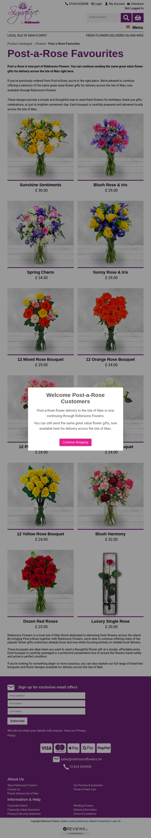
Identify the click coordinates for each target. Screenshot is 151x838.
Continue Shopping (75, 442)
